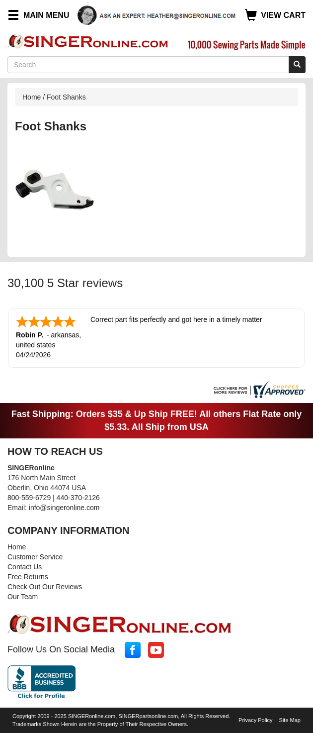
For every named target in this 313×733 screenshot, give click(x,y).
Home (31, 97)
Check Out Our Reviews (44, 587)
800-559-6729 (29, 498)
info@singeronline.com (64, 508)
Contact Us (24, 567)
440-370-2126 (78, 498)
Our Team (22, 597)
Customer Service (35, 557)
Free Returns (27, 577)
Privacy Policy (255, 720)
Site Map (290, 720)
